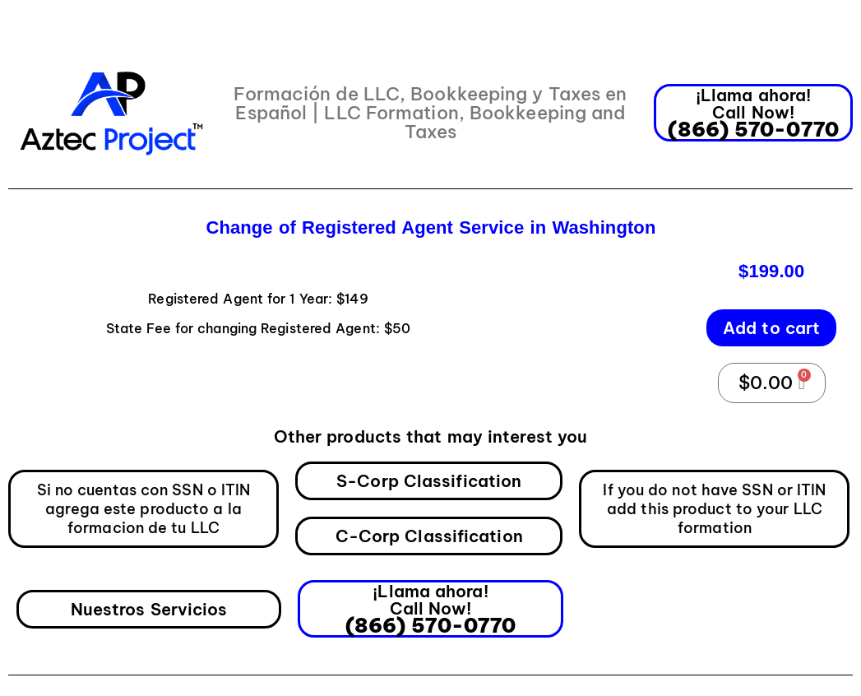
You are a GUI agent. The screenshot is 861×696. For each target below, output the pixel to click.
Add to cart (771, 328)
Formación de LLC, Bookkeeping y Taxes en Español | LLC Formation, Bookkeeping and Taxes (430, 112)
